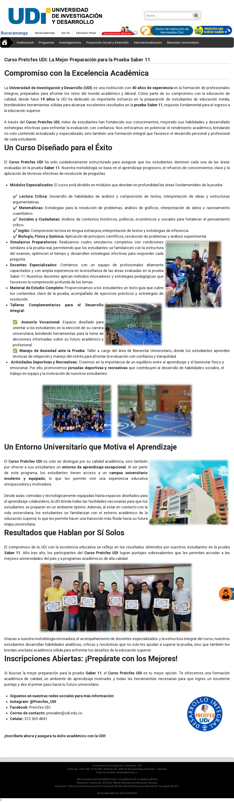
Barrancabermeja (45, 33)
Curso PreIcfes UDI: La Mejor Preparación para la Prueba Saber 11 (77, 60)
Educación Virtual (86, 33)
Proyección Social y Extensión (107, 42)
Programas (46, 42)
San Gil (65, 33)
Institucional (25, 42)
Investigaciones (70, 42)
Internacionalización (148, 42)
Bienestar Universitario (183, 42)
